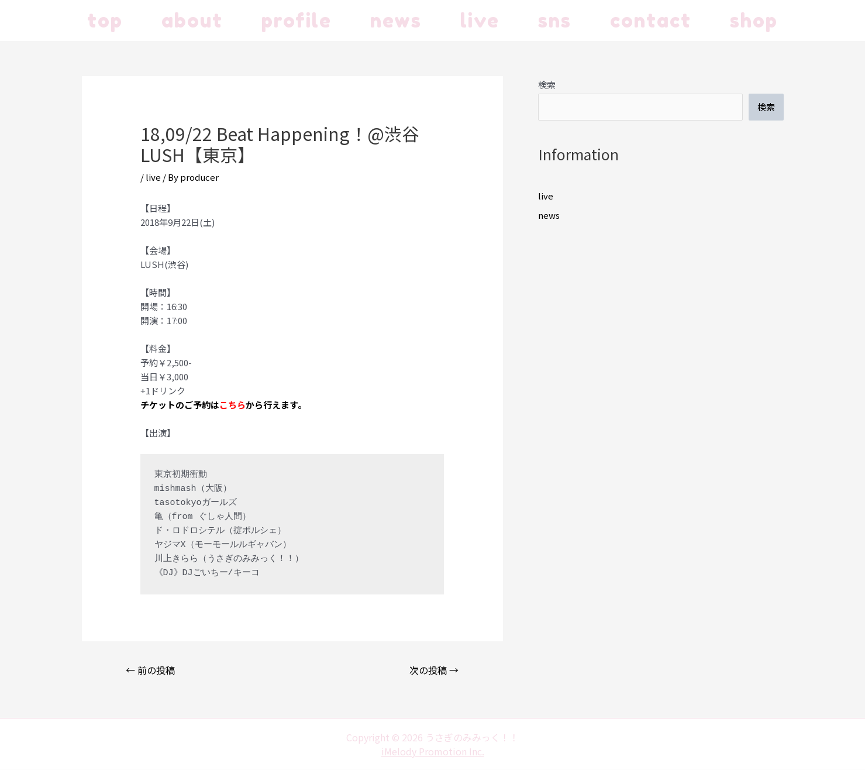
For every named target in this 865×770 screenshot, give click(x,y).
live (479, 20)
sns (554, 20)
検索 (547, 84)
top (105, 20)
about (192, 20)
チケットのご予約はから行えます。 (223, 404)
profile (296, 20)
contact (650, 20)
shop (754, 20)
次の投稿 (434, 670)
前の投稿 (150, 670)
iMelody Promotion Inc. (432, 751)
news (396, 20)
